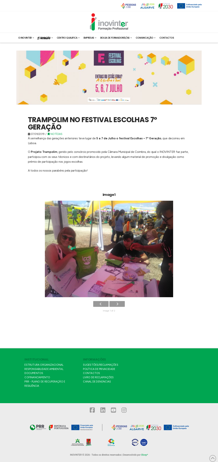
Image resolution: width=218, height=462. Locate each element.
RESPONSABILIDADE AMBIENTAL (43, 369)
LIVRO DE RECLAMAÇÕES (98, 377)
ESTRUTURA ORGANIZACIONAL (43, 364)
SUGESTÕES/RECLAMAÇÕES (100, 364)
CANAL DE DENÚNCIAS (97, 381)
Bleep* (144, 455)
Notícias (55, 134)
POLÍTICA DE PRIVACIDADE (99, 369)
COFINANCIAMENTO (37, 377)
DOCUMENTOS (33, 373)
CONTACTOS (91, 373)
